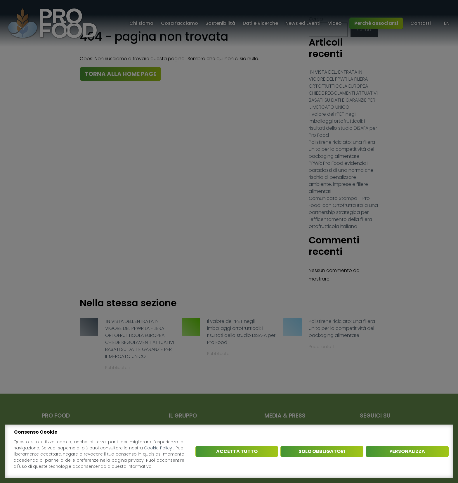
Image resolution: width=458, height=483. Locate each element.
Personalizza (407, 451)
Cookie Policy (158, 448)
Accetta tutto (237, 451)
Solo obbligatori (322, 451)
